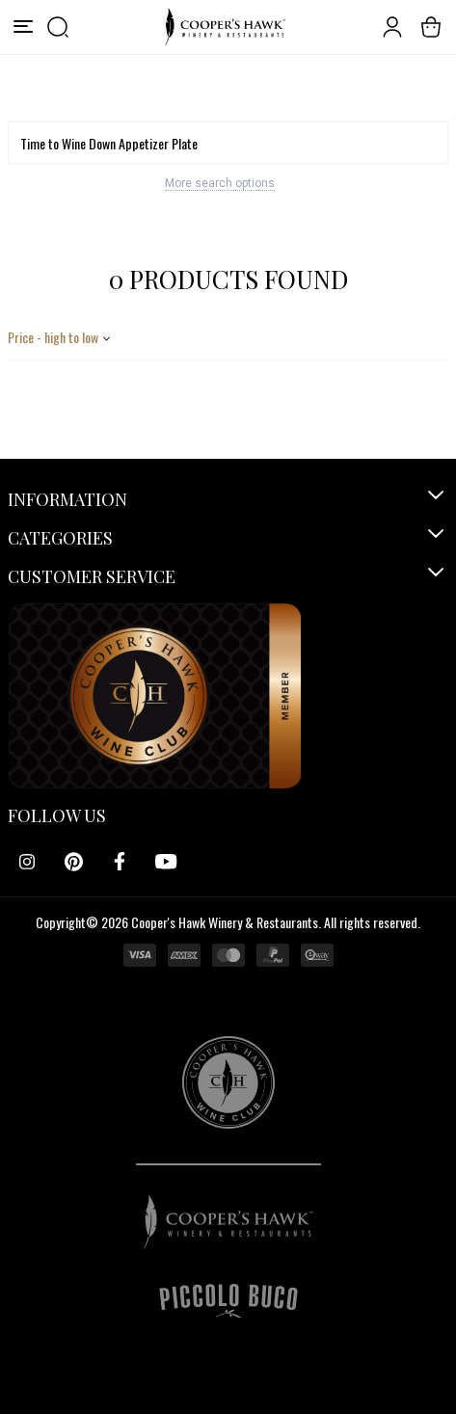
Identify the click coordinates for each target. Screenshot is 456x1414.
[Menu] (23, 27)
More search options (220, 183)
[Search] (228, 142)
